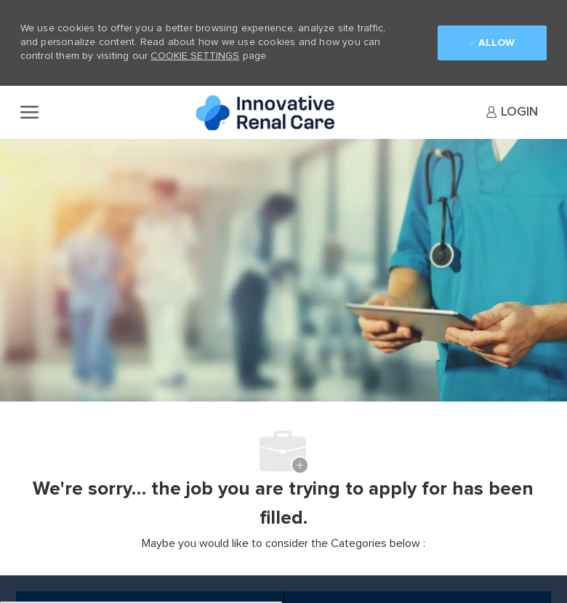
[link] (512, 112)
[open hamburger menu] (29, 112)
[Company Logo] (269, 112)
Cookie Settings (194, 56)
